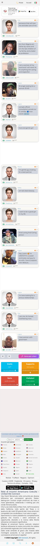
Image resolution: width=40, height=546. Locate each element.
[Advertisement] (20, 11)
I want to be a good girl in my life (27, 213)
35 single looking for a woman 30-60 (27, 87)
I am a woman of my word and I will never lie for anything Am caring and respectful (27, 68)
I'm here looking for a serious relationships (27, 296)
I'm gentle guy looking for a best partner (27, 171)
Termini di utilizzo (13, 483)
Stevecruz (9, 182)
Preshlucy (9, 203)
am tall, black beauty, (26, 191)
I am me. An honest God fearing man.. (26, 317)
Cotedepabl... (10, 36)
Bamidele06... (10, 245)
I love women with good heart (25, 338)
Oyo (19, 313)
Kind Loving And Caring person (27, 234)
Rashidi (8, 119)
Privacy (34, 481)
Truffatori (15, 478)
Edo (19, 20)
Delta (19, 41)
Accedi (28, 3)
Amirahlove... (10, 224)
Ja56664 (8, 140)
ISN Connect (23, 538)
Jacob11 (8, 98)
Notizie (8, 478)
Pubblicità (18, 481)
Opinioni (31, 478)
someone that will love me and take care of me (27, 24)
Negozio (23, 478)
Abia (19, 208)
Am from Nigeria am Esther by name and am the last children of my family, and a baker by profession (27, 48)
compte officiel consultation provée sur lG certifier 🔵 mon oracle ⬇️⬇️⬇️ (27, 110)
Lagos (20, 62)
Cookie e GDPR (7, 481)
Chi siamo (27, 481)
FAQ (31, 483)
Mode (19, 3)
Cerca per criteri (28, 356)
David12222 (9, 308)
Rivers (20, 167)
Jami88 (8, 350)
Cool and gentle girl (26, 128)
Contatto (25, 483)
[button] (2, 2)
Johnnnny (9, 329)
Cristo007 (9, 266)
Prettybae (9, 57)
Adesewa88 (10, 78)
